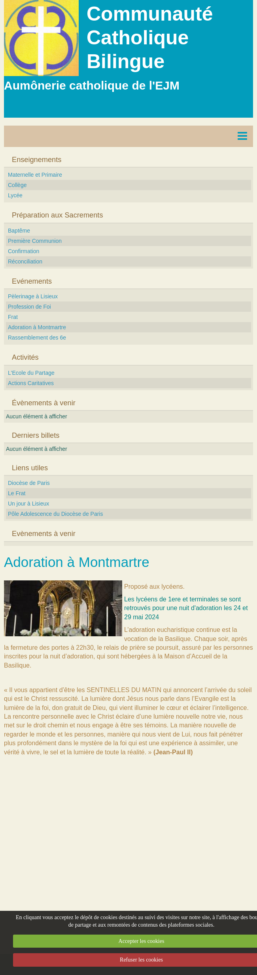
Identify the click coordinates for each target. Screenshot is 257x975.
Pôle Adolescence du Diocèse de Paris (55, 514)
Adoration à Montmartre (37, 327)
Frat (13, 317)
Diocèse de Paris (29, 483)
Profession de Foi (29, 306)
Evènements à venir (44, 534)
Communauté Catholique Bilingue (150, 38)
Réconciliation (25, 261)
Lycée (15, 195)
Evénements (32, 281)
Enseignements (36, 160)
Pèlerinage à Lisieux (33, 296)
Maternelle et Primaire (35, 175)
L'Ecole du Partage (31, 373)
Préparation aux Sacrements (57, 215)
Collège (17, 185)
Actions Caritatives (31, 383)
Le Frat (16, 493)
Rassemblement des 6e (37, 337)
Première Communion (35, 241)
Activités (25, 357)
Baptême (19, 230)
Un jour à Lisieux (28, 503)
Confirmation (23, 251)
